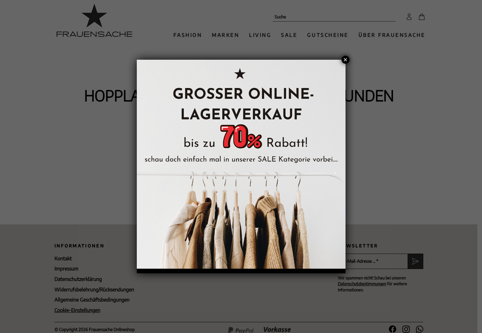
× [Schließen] (345, 60)
